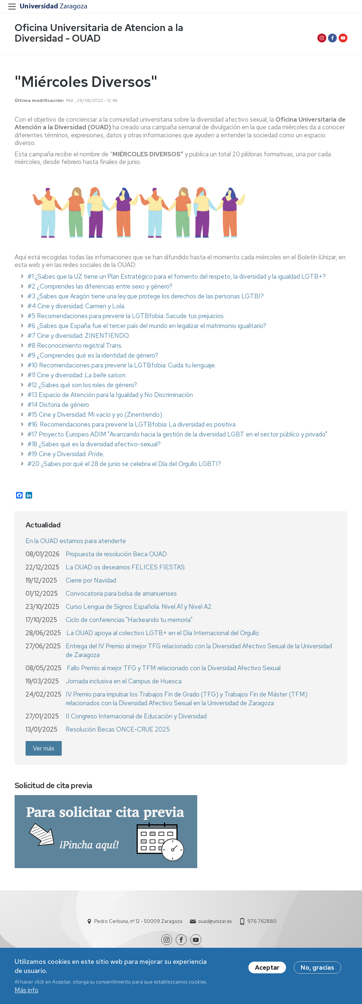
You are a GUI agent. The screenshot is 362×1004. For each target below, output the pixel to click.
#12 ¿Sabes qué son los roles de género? (82, 385)
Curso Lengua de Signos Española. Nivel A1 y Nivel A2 (139, 607)
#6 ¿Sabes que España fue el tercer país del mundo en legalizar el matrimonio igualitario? (146, 326)
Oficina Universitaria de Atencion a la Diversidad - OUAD (99, 33)
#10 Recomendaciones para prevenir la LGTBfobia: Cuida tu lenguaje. (122, 365)
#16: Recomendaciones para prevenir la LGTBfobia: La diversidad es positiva (131, 424)
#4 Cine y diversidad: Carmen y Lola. (76, 306)
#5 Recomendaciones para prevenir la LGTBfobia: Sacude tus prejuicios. (126, 316)
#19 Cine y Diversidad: (65, 454)
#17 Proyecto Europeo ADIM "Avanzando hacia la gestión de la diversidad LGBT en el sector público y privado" (177, 434)
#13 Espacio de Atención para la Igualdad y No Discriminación (110, 395)
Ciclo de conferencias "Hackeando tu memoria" (129, 620)
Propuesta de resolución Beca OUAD (116, 554)
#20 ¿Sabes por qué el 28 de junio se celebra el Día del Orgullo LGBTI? (124, 464)
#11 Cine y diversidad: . (76, 375)
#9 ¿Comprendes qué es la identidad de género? (92, 355)
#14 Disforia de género (58, 405)
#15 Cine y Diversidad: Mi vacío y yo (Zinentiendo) (94, 415)
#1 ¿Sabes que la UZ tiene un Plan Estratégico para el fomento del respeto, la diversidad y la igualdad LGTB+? (176, 276)
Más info (26, 992)
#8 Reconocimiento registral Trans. (75, 345)
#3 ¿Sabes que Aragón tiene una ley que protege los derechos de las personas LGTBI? (145, 296)
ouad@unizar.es (215, 921)
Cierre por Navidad (91, 580)
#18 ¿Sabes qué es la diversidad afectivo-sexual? (94, 444)
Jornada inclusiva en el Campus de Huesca (124, 681)
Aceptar (267, 969)
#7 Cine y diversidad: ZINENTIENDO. (79, 336)
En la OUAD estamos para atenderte (76, 541)
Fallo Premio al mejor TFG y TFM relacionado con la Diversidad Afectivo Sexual (174, 668)
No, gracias (317, 969)
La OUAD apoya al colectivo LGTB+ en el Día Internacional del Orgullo (162, 633)
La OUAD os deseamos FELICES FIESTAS (125, 567)
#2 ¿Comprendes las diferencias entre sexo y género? (99, 286)
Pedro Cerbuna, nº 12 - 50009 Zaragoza (138, 921)
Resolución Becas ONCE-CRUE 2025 (118, 729)
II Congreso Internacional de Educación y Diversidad (136, 716)
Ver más (43, 748)
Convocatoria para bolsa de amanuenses (121, 593)
